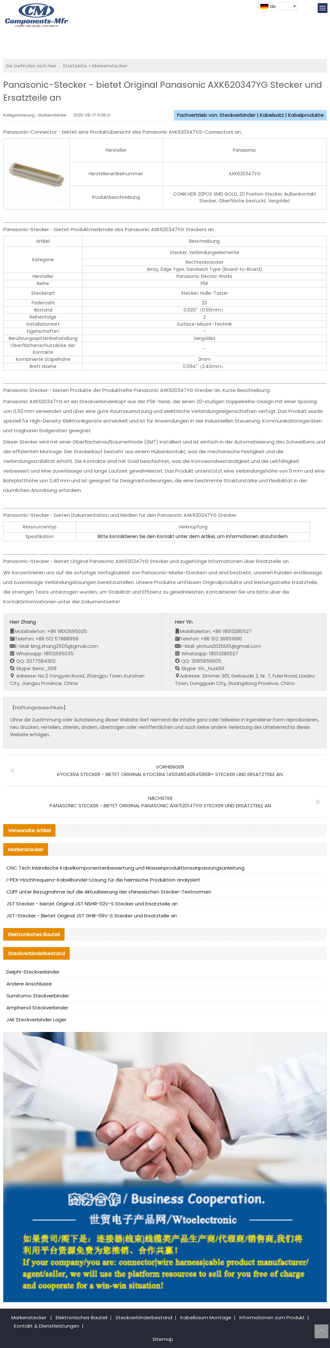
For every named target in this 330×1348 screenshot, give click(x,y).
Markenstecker (109, 65)
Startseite (75, 65)
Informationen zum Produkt (272, 1317)
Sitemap (163, 1339)
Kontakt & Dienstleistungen (46, 1325)
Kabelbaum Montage (205, 1317)
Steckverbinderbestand (143, 1317)
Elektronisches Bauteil (81, 1317)
